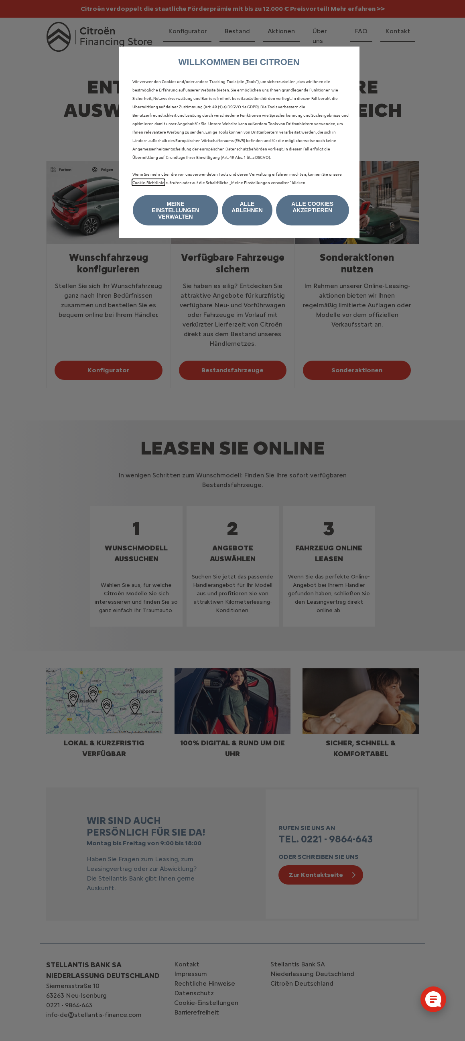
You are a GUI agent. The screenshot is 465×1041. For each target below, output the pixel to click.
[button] (176, 210)
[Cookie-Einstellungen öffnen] (433, 999)
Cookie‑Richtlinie (148, 182)
